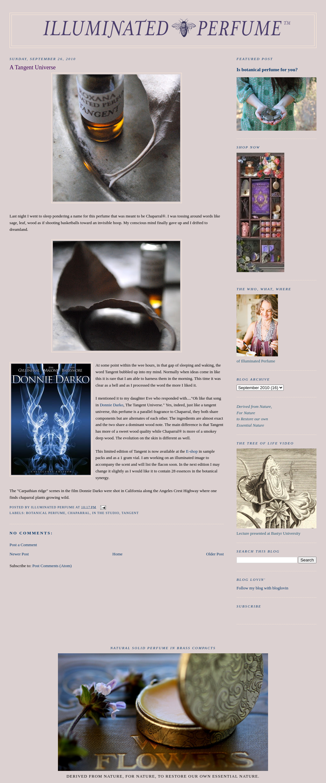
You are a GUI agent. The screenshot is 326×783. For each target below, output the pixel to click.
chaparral (79, 513)
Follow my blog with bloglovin (262, 588)
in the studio (105, 513)
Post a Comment (23, 544)
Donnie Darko (111, 404)
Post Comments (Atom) (52, 565)
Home (117, 554)
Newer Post (19, 554)
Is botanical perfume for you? (267, 69)
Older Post (215, 554)
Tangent (130, 513)
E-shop (192, 451)
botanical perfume (46, 513)
